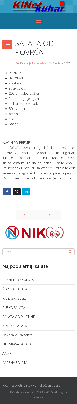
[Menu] (38, 21)
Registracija (52, 385)
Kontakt (38, 385)
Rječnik (7, 385)
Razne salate (39, 63)
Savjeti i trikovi (22, 385)
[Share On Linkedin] (26, 191)
